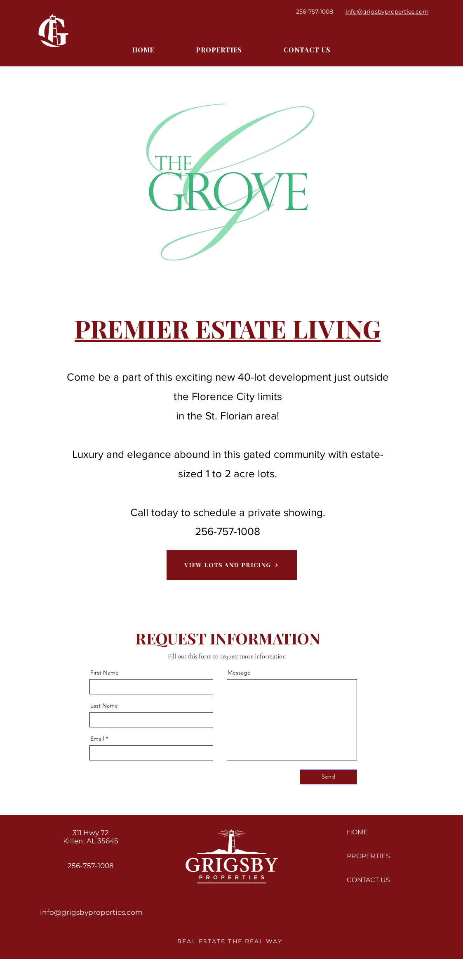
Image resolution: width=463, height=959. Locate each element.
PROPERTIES (368, 856)
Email (97, 738)
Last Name (104, 705)
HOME (357, 832)
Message (239, 672)
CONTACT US (368, 880)
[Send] (328, 777)
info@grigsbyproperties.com (91, 912)
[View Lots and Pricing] (232, 565)
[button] (219, 50)
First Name (104, 672)
